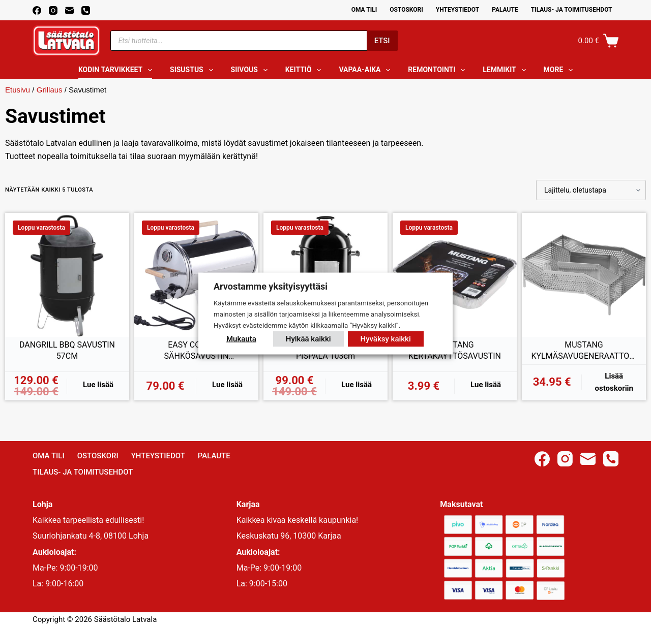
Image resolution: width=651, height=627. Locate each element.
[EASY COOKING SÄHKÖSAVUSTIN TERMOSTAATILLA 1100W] (196, 275)
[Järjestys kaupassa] (591, 190)
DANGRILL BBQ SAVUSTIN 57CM (67, 350)
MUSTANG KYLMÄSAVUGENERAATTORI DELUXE (583, 350)
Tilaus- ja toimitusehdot (571, 9)
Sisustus (193, 70)
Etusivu (17, 89)
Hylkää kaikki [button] (308, 338)
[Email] (69, 10)
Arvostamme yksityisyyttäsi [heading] (271, 286)
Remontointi (438, 70)
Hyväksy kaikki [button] (386, 338)
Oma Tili (364, 9)
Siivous (251, 70)
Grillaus (50, 89)
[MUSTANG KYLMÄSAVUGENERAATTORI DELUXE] (584, 275)
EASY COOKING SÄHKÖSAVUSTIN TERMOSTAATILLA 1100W (196, 350)
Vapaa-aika (366, 70)
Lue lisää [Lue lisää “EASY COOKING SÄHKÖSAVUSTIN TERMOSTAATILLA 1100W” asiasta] (227, 384)
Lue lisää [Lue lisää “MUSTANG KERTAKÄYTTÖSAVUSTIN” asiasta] (485, 384)
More (560, 70)
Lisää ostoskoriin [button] (614, 382)
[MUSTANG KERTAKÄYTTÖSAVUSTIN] (455, 275)
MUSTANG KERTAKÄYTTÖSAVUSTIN (454, 350)
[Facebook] (37, 10)
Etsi (382, 40)
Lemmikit (506, 70)
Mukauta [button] (241, 338)
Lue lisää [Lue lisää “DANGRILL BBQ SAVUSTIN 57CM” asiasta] (98, 384)
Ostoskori (406, 9)
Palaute (505, 9)
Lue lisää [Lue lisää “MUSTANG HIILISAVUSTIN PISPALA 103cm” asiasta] (356, 384)
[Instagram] (53, 10)
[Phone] (85, 10)
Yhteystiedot (457, 9)
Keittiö (305, 70)
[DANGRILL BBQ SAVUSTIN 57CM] (67, 275)
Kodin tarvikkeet (117, 70)
